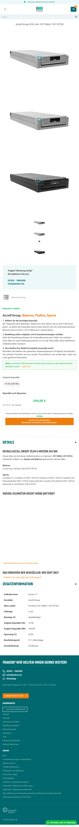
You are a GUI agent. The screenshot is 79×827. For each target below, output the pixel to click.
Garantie (6, 718)
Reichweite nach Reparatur (13, 770)
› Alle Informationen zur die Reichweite (20, 563)
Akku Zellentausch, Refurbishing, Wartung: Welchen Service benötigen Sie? (32, 793)
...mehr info (25, 366)
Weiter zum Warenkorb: (39, 421)
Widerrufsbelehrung (10, 744)
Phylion (40, 315)
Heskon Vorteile (9, 763)
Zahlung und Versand (11, 721)
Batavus (27, 315)
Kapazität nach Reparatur (14, 393)
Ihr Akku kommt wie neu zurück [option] (41, 2)
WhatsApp (9, 678)
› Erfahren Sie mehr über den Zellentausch (22, 577)
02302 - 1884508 (16, 280)
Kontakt (6, 714)
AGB (4, 736)
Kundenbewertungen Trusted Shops (17, 759)
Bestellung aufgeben (11, 725)
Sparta (51, 315)
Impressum (7, 733)
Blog (4, 755)
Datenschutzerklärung (11, 740)
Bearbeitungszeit (9, 729)
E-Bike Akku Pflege (10, 774)
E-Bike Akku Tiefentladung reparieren (17, 789)
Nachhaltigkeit (8, 778)
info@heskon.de (16, 283)
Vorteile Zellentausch (11, 767)
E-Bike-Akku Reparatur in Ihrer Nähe (17, 797)
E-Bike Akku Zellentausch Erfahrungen (18, 785)
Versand (18, 405)
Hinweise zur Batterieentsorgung (16, 782)
